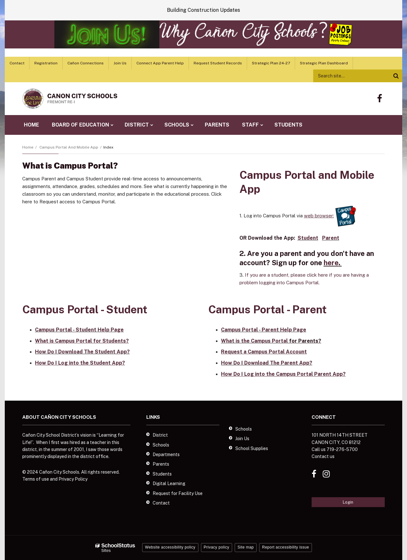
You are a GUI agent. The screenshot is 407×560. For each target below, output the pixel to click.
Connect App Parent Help (160, 63)
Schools (161, 444)
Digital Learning (169, 483)
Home (27, 147)
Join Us (120, 63)
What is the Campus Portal (254, 341)
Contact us (323, 456)
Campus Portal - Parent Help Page (263, 330)
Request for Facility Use (178, 493)
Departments (166, 454)
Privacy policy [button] (216, 547)
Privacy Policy (73, 479)
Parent (330, 238)
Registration (46, 63)
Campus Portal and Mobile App (68, 147)
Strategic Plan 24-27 (271, 63)
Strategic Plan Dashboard (324, 63)
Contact (17, 63)
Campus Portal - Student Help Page (79, 330)
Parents (161, 464)
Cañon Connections (85, 63)
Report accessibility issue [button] (285, 547)
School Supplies (251, 448)
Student (308, 238)
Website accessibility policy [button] (170, 547)
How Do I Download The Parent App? (266, 363)
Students (162, 473)
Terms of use (35, 479)
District (160, 435)
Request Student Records (218, 63)
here (331, 262)
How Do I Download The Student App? (82, 352)
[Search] (396, 75)
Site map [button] (246, 547)
